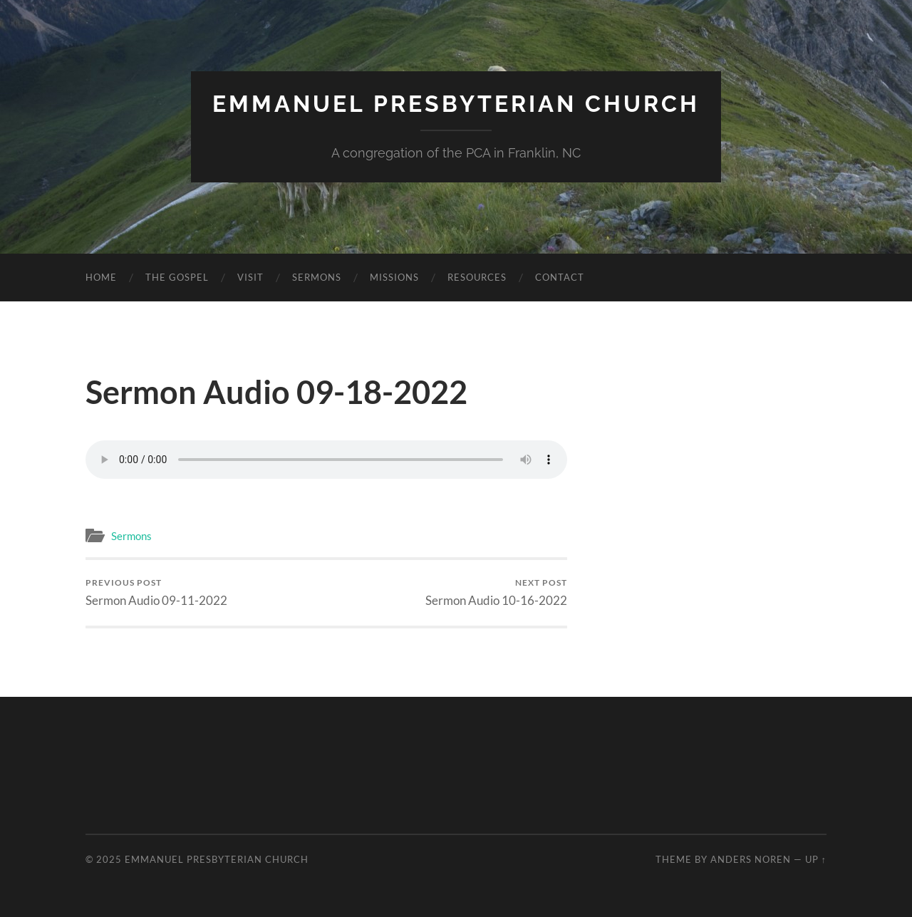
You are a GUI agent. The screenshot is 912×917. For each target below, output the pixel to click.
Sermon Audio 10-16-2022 (496, 592)
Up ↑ (815, 859)
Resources (477, 277)
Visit (250, 277)
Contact (559, 277)
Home (101, 277)
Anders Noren (750, 859)
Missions (394, 277)
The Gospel (177, 277)
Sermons (316, 277)
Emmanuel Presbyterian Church (456, 103)
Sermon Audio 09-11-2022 (156, 592)
